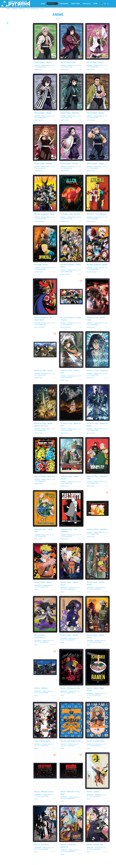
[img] (45, 46)
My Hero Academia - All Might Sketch (43, 323)
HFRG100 (54, 125)
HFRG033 (80, 490)
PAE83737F (105, 803)
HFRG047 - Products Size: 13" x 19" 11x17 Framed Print (97, 379)
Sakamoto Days (38, 488)
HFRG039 (54, 226)
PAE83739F (79, 859)
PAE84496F (105, 649)
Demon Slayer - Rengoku (43, 168)
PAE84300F (79, 806)
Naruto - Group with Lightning (68, 850)
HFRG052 (54, 382)
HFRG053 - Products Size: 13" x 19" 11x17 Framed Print (97, 328)
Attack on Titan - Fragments (97, 375)
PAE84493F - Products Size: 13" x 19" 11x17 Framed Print (96, 593)
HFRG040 (106, 276)
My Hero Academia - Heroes (97, 269)
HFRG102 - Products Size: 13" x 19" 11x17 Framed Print (44, 71)
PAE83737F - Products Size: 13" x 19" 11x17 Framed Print (96, 800)
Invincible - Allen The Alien (70, 219)
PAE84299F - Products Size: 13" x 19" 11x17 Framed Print (44, 800)
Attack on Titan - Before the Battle (97, 429)
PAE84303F (53, 753)
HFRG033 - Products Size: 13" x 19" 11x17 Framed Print (71, 487)
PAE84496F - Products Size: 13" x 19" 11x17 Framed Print (96, 646)
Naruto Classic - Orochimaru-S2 (40, 641)
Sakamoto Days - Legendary (97, 534)
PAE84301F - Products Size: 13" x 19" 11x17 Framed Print (70, 696)
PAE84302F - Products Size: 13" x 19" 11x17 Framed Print (96, 699)
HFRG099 (80, 125)
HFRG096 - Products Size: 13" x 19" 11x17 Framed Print (71, 71)
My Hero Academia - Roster (44, 219)
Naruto (36, 594)
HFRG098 (106, 74)
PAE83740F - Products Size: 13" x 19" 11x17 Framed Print (96, 853)
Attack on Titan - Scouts (43, 375)
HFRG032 (54, 488)
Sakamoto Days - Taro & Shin (43, 535)
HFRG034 (106, 490)
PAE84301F (79, 700)
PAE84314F (105, 753)
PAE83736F (53, 700)
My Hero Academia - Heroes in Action (71, 323)
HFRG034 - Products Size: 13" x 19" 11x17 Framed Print (97, 487)
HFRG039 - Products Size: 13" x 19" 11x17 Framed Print (44, 222)
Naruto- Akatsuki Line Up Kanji (70, 797)
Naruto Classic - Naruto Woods (95, 588)
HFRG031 (106, 541)
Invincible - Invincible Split (96, 219)
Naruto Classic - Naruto (43, 587)
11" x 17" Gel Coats (32, 9)
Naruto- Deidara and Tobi (70, 693)
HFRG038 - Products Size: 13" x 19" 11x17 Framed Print (44, 328)
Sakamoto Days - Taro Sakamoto (69, 535)
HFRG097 (106, 125)
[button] (105, 3)
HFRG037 (80, 332)
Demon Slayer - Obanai (42, 118)
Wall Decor (22, 9)
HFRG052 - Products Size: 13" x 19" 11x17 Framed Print (44, 379)
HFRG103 (80, 175)
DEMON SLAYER (38, 74)
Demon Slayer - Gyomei (95, 118)
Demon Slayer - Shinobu (69, 168)
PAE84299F (53, 803)
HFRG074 (106, 226)
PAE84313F (79, 753)
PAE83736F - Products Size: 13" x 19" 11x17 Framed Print (44, 696)
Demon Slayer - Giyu (68, 67)
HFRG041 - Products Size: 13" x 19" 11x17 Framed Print (71, 275)
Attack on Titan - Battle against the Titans (43, 429)
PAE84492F (79, 596)
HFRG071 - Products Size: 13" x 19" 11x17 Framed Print (71, 222)
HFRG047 (106, 382)
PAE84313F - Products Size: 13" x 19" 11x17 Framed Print (70, 749)
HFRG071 (80, 226)
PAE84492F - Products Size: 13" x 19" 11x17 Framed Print (70, 593)
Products (14, 9)
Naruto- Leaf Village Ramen (71, 746)
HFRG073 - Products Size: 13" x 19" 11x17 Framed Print (44, 273)
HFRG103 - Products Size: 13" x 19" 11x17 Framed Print (71, 172)
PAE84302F (105, 702)
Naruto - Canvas (93, 796)
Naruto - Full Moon (41, 849)
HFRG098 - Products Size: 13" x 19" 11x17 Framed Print (97, 71)
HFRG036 (80, 543)
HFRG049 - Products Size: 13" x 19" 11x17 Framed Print (71, 434)
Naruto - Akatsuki (41, 693)
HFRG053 (106, 332)
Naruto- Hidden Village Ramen (95, 694)
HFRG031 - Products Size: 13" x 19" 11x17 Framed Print (97, 538)
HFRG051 (80, 384)
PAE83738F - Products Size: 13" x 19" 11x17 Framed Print (44, 853)
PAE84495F (79, 647)
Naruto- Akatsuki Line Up (43, 796)
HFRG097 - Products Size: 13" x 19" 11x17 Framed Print (97, 121)
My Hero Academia (39, 226)
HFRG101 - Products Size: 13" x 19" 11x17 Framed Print (44, 172)
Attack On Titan (91, 332)
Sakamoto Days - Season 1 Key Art (70, 482)
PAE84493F (105, 596)
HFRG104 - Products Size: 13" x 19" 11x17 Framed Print (97, 172)
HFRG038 (54, 332)
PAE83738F (53, 856)
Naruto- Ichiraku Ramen (96, 746)
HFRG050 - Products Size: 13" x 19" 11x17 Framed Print (97, 434)
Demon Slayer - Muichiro (70, 118)
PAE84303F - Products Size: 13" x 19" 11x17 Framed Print (44, 749)
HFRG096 (80, 74)
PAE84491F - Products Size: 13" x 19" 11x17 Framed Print (44, 591)
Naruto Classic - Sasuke (69, 640)
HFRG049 (80, 437)
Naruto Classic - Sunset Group (95, 641)
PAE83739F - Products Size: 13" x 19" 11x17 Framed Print (70, 855)
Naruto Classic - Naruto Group (69, 588)
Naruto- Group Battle (42, 746)
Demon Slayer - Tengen (95, 168)
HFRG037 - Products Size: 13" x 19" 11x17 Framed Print (71, 328)
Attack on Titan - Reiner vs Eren (70, 429)
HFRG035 (54, 543)
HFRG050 (106, 437)
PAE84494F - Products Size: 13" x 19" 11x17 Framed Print (44, 646)
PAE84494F (53, 649)
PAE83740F (105, 856)
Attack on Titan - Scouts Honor (96, 323)
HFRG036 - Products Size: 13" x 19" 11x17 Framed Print (71, 540)
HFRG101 (54, 175)
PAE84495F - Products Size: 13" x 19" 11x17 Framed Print (70, 644)
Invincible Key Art (65, 226)
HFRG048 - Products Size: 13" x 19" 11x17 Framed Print (44, 434)
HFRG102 (54, 74)
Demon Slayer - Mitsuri (95, 67)
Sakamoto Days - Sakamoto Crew (97, 482)
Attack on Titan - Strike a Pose (70, 376)
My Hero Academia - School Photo (71, 270)
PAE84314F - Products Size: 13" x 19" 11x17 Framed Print (96, 749)
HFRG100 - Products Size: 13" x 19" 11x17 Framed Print (44, 121)
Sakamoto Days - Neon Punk (44, 481)
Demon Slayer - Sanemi (43, 67)
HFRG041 (80, 279)
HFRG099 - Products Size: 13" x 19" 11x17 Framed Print (71, 121)
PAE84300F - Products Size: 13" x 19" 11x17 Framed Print (70, 802)
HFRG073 (54, 276)
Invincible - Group (41, 269)
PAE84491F (53, 594)
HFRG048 (54, 437)
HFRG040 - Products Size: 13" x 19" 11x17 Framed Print (97, 273)
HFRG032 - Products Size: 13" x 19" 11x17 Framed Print (44, 485)
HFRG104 (106, 175)
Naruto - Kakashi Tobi (95, 849)
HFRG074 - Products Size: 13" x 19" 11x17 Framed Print (97, 222)
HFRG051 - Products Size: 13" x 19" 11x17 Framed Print (71, 381)
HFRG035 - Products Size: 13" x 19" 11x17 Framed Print (44, 540)
